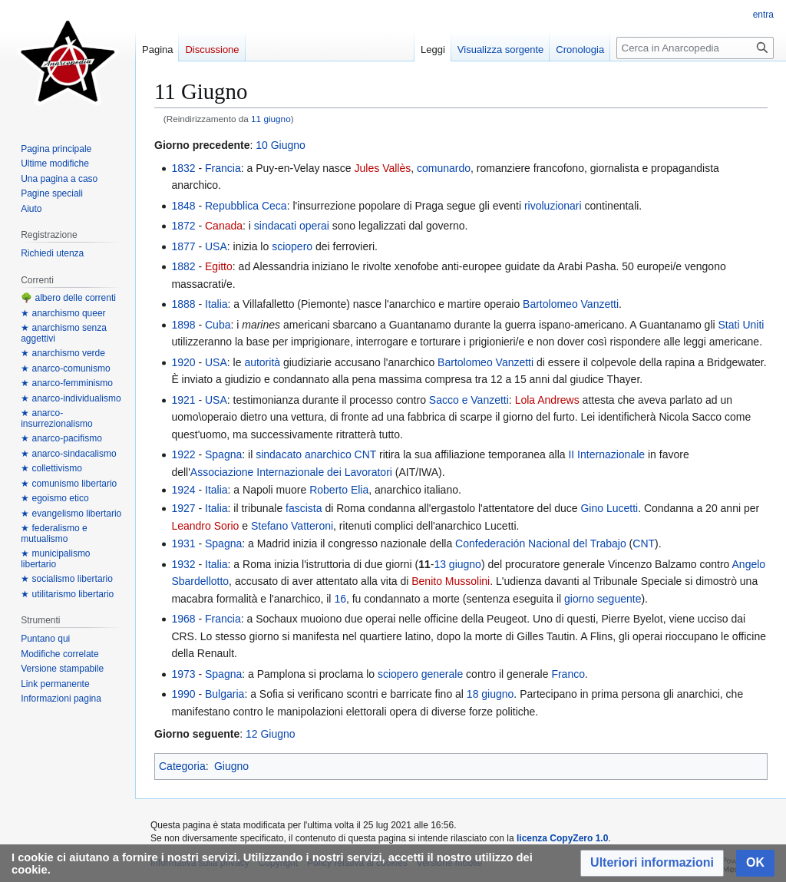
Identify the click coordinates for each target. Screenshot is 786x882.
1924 (183, 490)
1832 (183, 168)
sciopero (292, 246)
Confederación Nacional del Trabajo (540, 543)
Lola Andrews (547, 400)
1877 (183, 246)
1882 (183, 266)
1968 (183, 619)
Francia (223, 168)
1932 (183, 564)
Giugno (231, 766)
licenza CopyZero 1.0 (562, 838)
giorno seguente (602, 599)
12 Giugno (271, 734)
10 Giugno (280, 145)
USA (216, 246)
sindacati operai (291, 226)
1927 (183, 508)
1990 (183, 694)
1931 (183, 543)
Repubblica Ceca (246, 206)
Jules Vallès (383, 168)
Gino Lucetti (609, 508)
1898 (183, 325)
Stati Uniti (741, 325)
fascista (304, 508)
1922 (183, 454)
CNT (366, 454)
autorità (262, 362)
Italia (216, 304)
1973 (183, 674)
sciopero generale (420, 674)
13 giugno (457, 564)
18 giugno (490, 694)
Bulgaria (224, 694)
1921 (183, 400)
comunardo (444, 168)
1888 (183, 304)
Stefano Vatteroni (292, 526)
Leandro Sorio (205, 526)
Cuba (217, 325)
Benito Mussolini (450, 581)
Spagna (223, 454)
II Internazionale (606, 454)
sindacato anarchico (304, 454)
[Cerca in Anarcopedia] (695, 48)
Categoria (182, 766)
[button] (652, 863)
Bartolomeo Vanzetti (571, 304)
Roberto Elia (338, 490)
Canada (224, 226)
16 (340, 599)
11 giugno (271, 119)
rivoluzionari (553, 206)
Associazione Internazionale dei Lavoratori (291, 472)
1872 (183, 226)
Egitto (219, 266)
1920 (183, 362)
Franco (568, 674)
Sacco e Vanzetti (469, 400)
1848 (183, 206)
